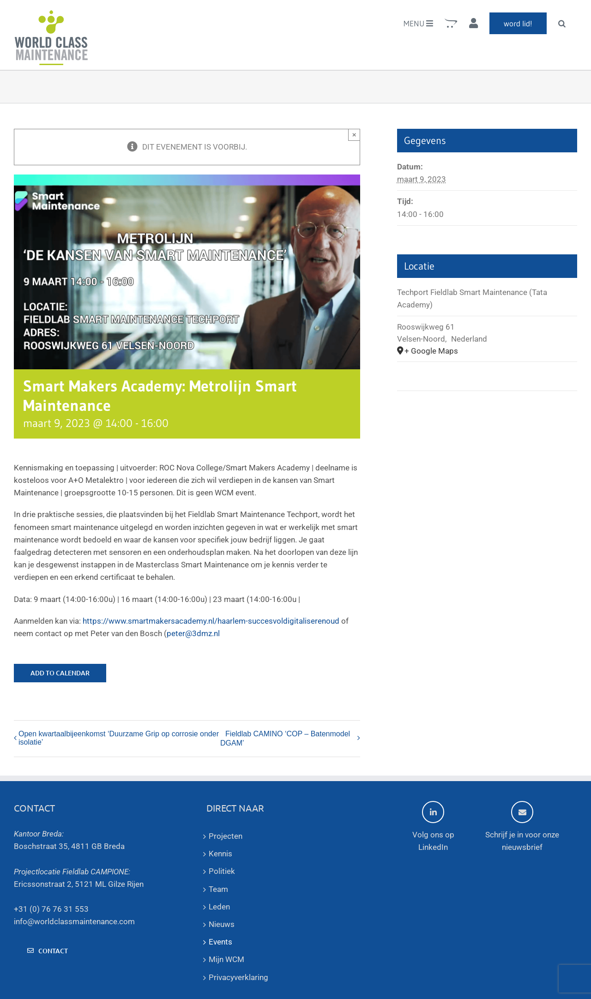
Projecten (225, 836)
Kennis (220, 853)
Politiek (222, 871)
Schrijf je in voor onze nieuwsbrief (522, 826)
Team (218, 889)
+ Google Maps (431, 350)
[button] (562, 23)
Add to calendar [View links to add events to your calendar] (60, 673)
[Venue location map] (487, 419)
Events (220, 941)
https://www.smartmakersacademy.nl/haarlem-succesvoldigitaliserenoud (211, 621)
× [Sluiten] (354, 134)
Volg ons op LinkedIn (433, 826)
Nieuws (222, 924)
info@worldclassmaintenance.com (74, 921)
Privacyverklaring (238, 977)
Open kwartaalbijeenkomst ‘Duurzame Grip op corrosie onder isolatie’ (118, 738)
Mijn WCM (226, 959)
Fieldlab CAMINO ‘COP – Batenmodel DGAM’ (285, 738)
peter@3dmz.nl (193, 633)
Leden (219, 906)
